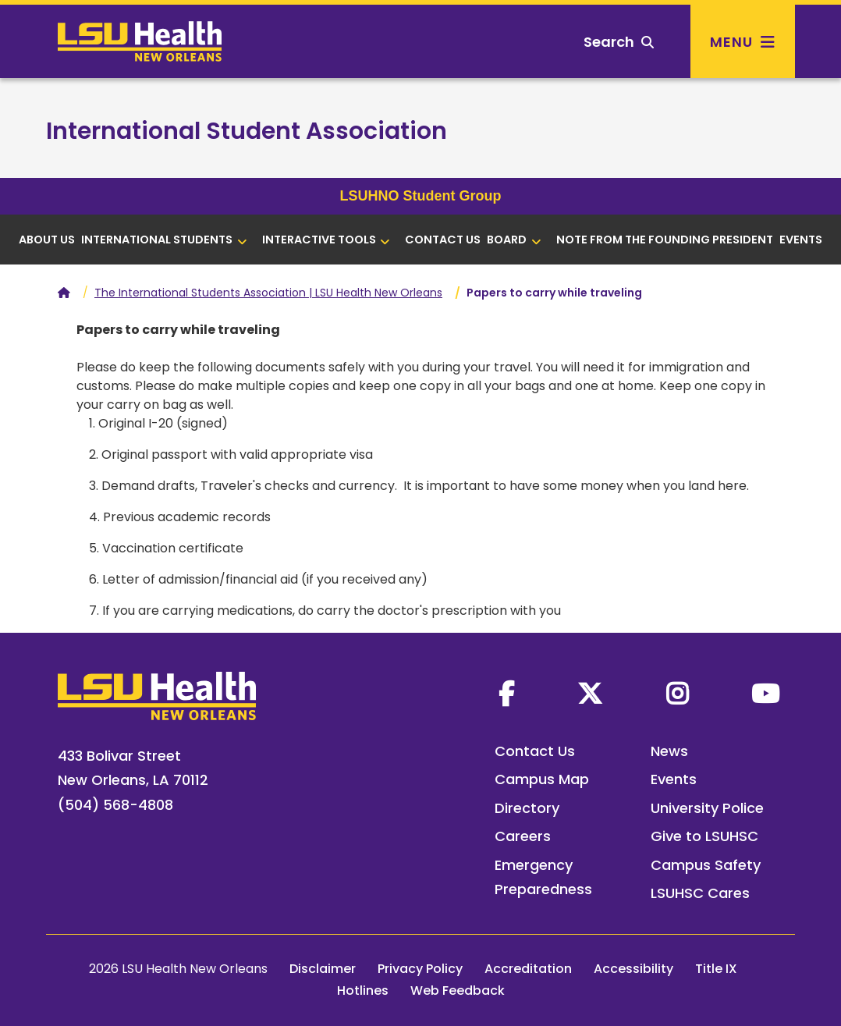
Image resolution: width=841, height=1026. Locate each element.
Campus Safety (706, 865)
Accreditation (528, 969)
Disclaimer (322, 969)
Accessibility (633, 969)
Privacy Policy (420, 969)
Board (514, 239)
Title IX (716, 969)
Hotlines (363, 990)
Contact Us (443, 239)
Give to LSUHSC (704, 836)
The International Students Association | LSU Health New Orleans (268, 292)
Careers (523, 836)
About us (47, 239)
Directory (527, 808)
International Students (164, 239)
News (669, 751)
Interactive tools (326, 239)
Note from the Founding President (664, 239)
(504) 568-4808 (115, 805)
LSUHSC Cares (700, 893)
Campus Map (542, 779)
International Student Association (246, 131)
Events (800, 239)
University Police (707, 808)
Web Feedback (457, 990)
